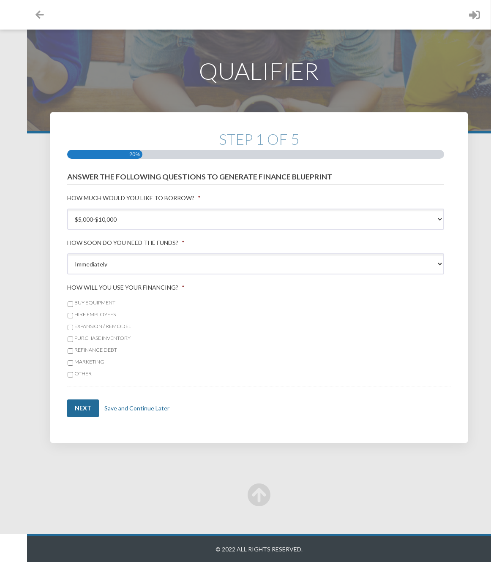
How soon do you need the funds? (160, 242)
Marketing (124, 361)
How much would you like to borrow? (168, 197)
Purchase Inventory (137, 338)
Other (117, 373)
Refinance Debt (130, 350)
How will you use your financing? (160, 287)
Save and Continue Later (174, 408)
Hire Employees (129, 314)
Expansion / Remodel (137, 326)
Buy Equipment (129, 302)
